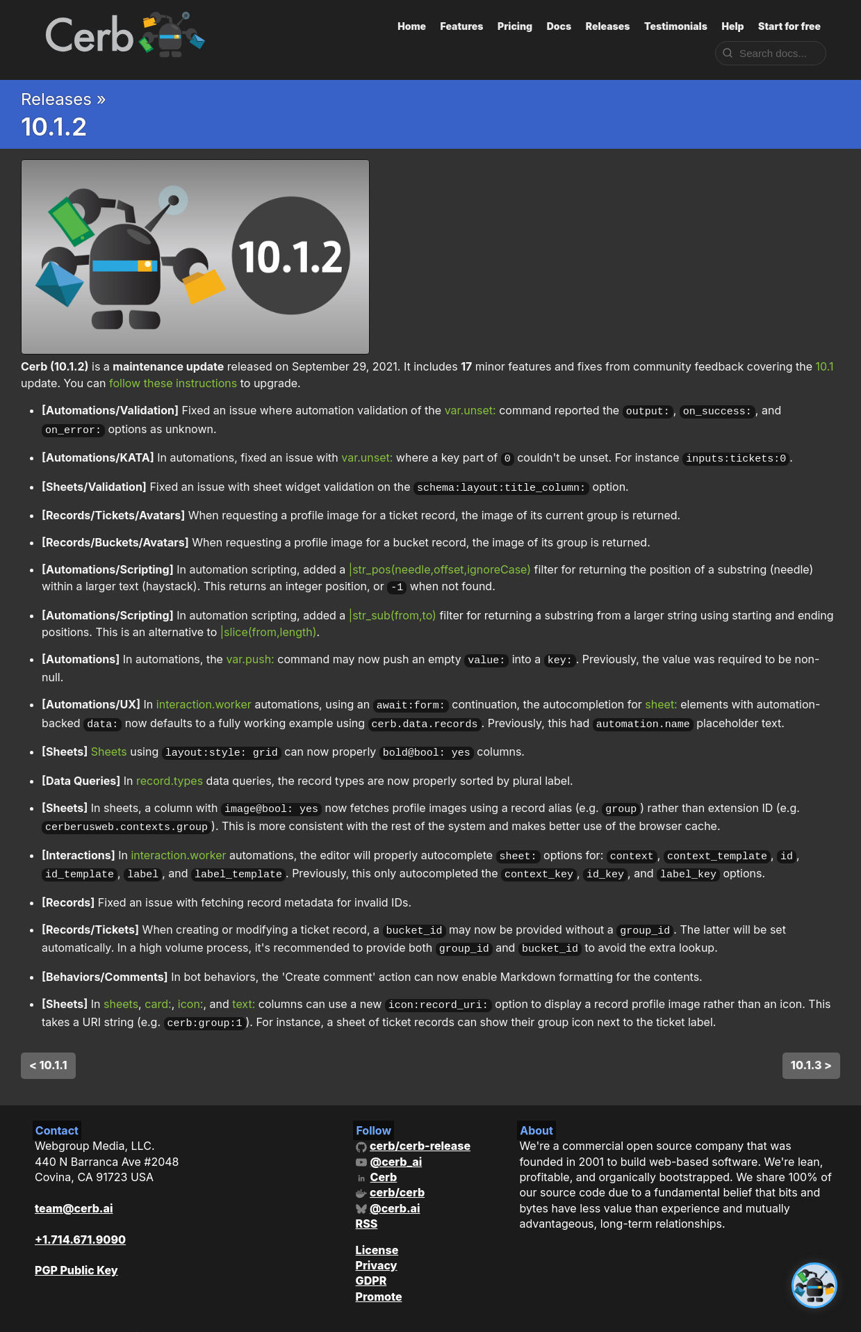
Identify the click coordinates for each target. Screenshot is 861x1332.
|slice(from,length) (268, 623)
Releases (608, 26)
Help (732, 26)
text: (243, 977)
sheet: (661, 694)
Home (411, 26)
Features (462, 26)
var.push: (250, 650)
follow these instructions (173, 383)
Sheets (109, 738)
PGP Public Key (76, 1241)
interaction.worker (204, 694)
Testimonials (675, 26)
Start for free (789, 26)
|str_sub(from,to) (392, 606)
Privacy (376, 1235)
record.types (169, 765)
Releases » (63, 99)
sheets (121, 977)
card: (158, 977)
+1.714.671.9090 (80, 1210)
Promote (379, 1267)
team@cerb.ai (74, 1178)
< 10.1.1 (48, 1035)
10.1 (825, 366)
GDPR (371, 1251)
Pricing (515, 26)
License (377, 1220)
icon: (191, 977)
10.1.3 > (811, 1035)
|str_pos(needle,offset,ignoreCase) (440, 562)
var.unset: (470, 410)
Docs (559, 26)
